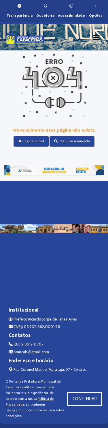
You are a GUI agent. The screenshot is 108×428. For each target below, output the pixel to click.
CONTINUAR (85, 399)
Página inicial (31, 141)
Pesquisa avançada (72, 141)
